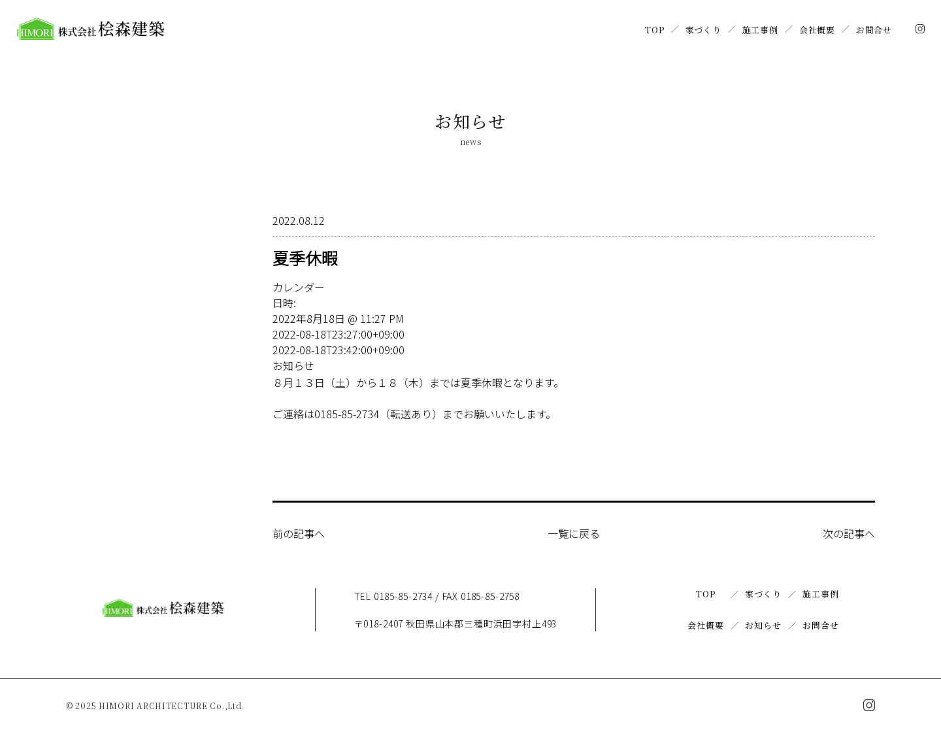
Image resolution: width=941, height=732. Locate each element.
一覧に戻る (574, 533)
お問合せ (874, 30)
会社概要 (817, 30)
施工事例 (760, 30)
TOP (654, 30)
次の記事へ (849, 533)
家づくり (703, 30)
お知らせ (293, 365)
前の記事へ (298, 533)
